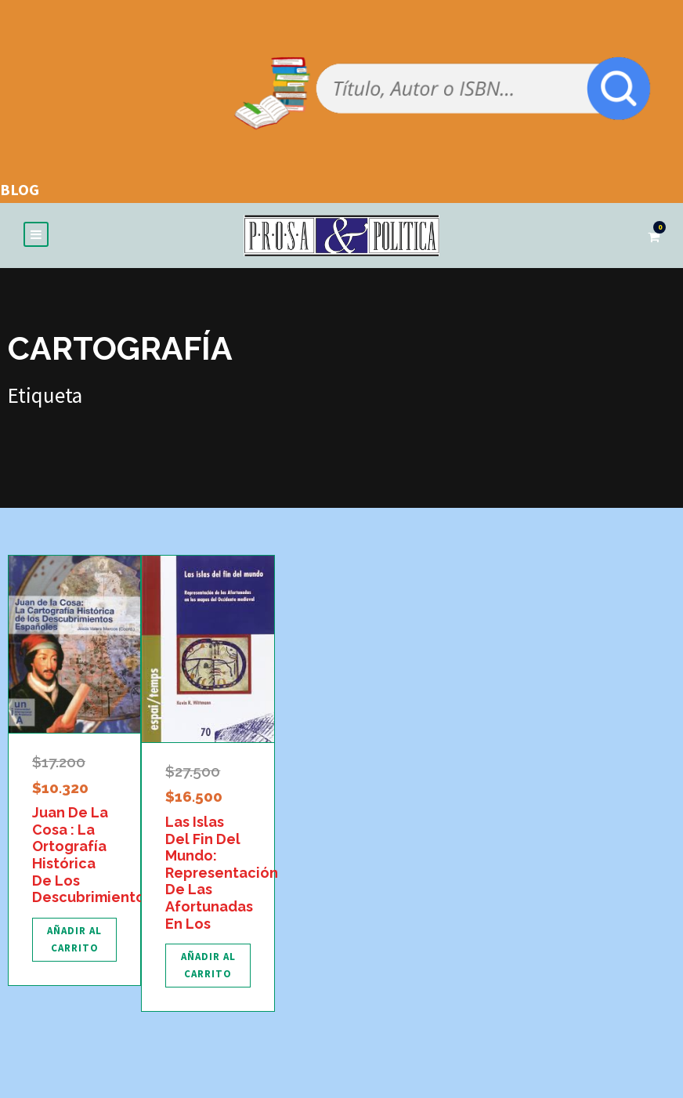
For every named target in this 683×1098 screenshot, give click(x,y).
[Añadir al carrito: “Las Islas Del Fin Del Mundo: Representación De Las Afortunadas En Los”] (207, 965)
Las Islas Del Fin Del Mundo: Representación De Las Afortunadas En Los (221, 873)
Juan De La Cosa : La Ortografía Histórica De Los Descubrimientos (92, 854)
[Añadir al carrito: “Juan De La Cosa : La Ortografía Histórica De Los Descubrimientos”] (74, 940)
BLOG (19, 189)
